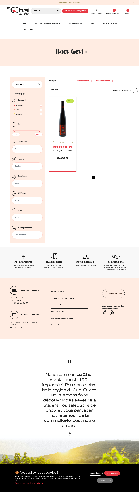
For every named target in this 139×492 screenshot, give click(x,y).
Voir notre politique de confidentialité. (29, 483)
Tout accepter (112, 473)
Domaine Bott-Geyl (62, 147)
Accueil (23, 29)
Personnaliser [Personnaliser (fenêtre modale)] (105, 481)
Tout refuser (95, 473)
